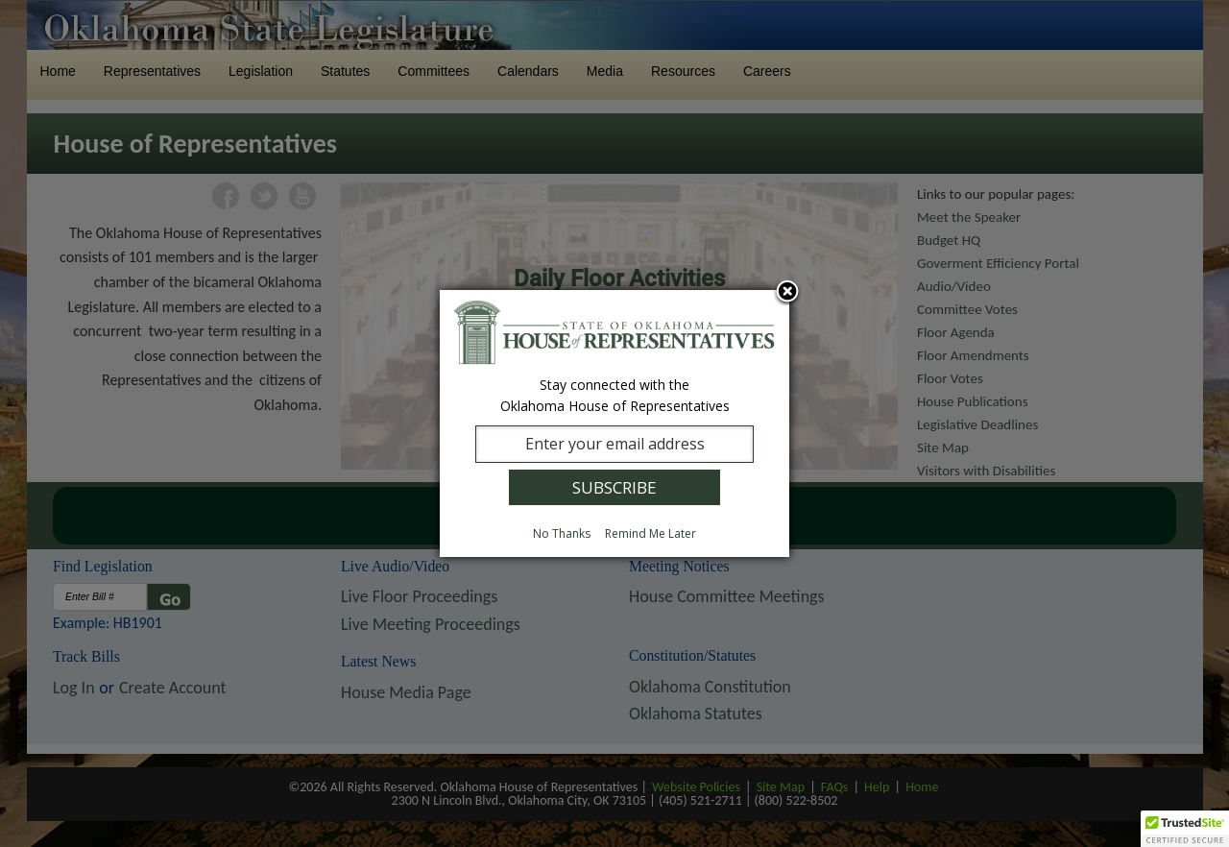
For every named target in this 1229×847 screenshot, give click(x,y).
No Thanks (561, 533)
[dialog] (614, 423)
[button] (1185, 829)
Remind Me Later (650, 533)
